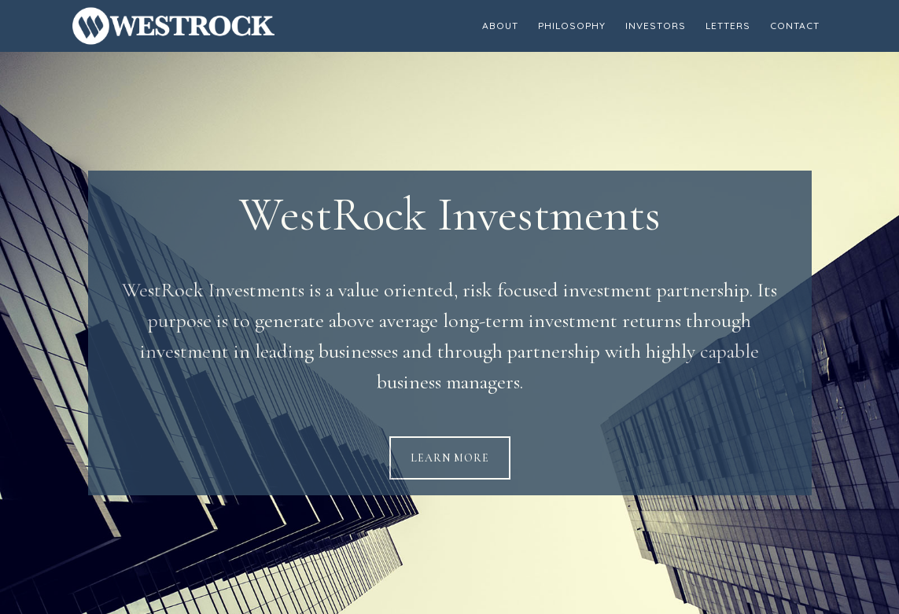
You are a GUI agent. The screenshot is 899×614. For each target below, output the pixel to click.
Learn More (450, 458)
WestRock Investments (214, 26)
